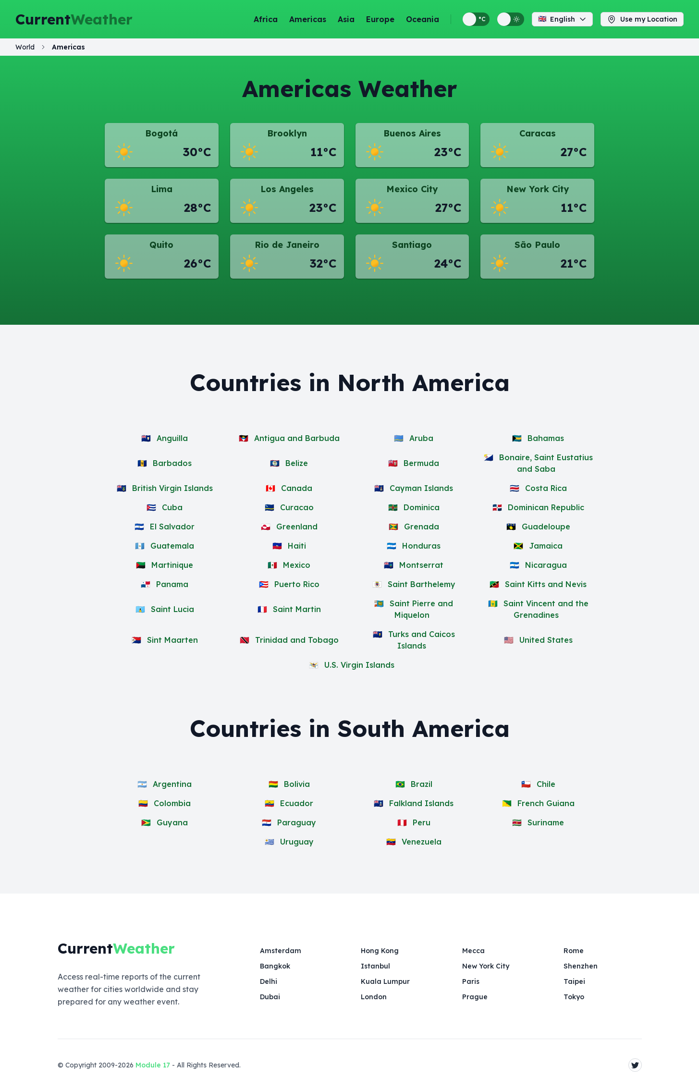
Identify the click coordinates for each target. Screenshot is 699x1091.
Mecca (473, 950)
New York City (537, 189)
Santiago (412, 244)
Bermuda (421, 463)
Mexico (296, 565)
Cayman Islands (421, 488)
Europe (380, 19)
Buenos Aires (412, 133)
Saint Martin (297, 609)
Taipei (574, 981)
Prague (475, 997)
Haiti (297, 546)
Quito (161, 244)
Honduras (421, 546)
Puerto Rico (296, 584)
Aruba (421, 438)
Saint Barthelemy (421, 584)
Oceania (422, 19)
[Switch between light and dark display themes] (510, 19)
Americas (307, 19)
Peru (421, 822)
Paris (470, 981)
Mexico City (412, 189)
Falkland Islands (421, 803)
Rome (574, 950)
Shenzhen (581, 966)
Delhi (268, 981)
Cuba (172, 507)
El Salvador (172, 526)
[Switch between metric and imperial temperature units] (476, 19)
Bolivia (297, 784)
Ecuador (296, 803)
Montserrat (421, 565)
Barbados (172, 463)
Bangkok (275, 966)
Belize (296, 463)
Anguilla (172, 438)
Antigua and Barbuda (297, 438)
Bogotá (161, 133)
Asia (346, 19)
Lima (161, 189)
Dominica (422, 507)
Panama (172, 584)
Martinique (172, 565)
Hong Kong (380, 950)
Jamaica (546, 546)
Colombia (172, 803)
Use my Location (642, 19)
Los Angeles (287, 189)
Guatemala (172, 546)
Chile (546, 784)
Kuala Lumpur (385, 981)
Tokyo (574, 997)
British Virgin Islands (172, 488)
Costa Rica (546, 488)
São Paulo (537, 244)
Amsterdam (280, 950)
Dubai (270, 997)
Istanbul (375, 966)
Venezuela (421, 841)
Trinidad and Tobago (297, 640)
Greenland (297, 526)
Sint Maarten (172, 640)
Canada (296, 488)
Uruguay (297, 841)
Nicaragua (546, 565)
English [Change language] (562, 19)
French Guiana (546, 803)
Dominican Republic (546, 507)
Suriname (545, 822)
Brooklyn (287, 133)
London (374, 997)
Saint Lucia (172, 609)
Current (74, 19)
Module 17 (152, 1065)
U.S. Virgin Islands (359, 665)
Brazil (421, 784)
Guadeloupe (546, 526)
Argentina (172, 784)
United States (546, 640)
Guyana (172, 822)
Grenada (421, 526)
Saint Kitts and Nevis (546, 584)
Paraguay (296, 822)
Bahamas (545, 438)
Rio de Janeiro (287, 244)
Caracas (537, 133)
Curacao (297, 507)
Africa (266, 19)
